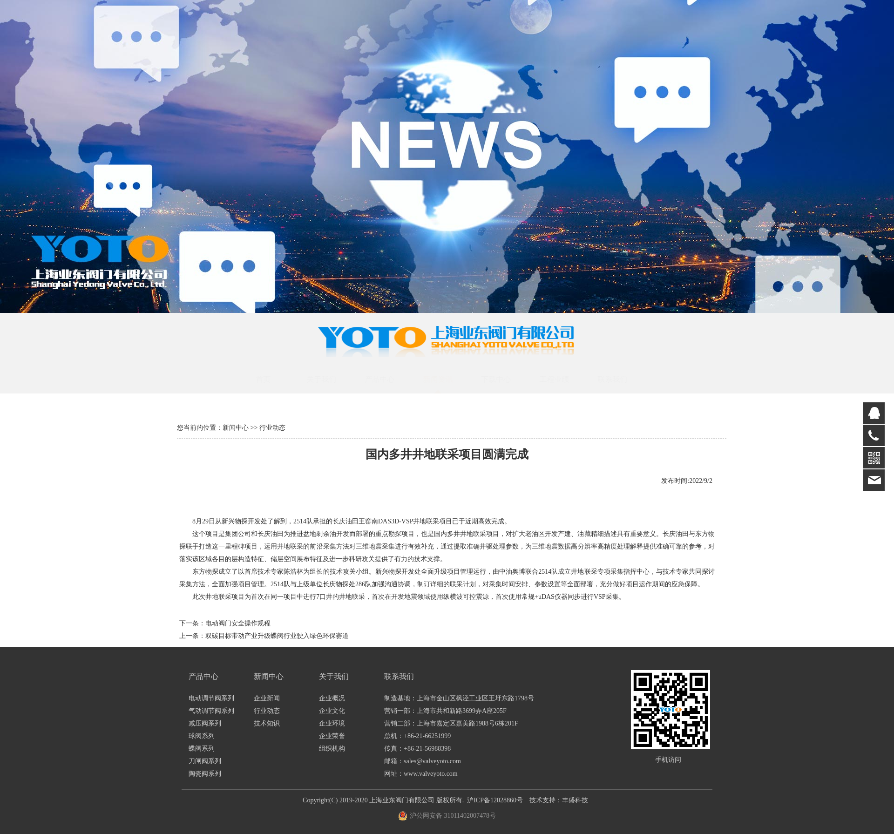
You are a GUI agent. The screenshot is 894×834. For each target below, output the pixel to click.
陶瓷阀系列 (205, 773)
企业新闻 (267, 698)
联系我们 (621, 379)
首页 (271, 379)
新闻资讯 (446, 379)
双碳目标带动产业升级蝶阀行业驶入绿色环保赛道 (277, 635)
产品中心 (388, 379)
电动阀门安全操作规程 (238, 623)
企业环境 (332, 723)
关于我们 (330, 379)
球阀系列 (202, 735)
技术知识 (267, 723)
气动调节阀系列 (211, 710)
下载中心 (505, 379)
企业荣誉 (332, 735)
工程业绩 (563, 379)
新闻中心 (236, 427)
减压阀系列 (205, 723)
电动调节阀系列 (211, 698)
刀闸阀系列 (205, 761)
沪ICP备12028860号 (495, 800)
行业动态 (267, 710)
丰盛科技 (575, 800)
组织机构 (332, 748)
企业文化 (332, 710)
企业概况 (332, 698)
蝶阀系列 (202, 748)
